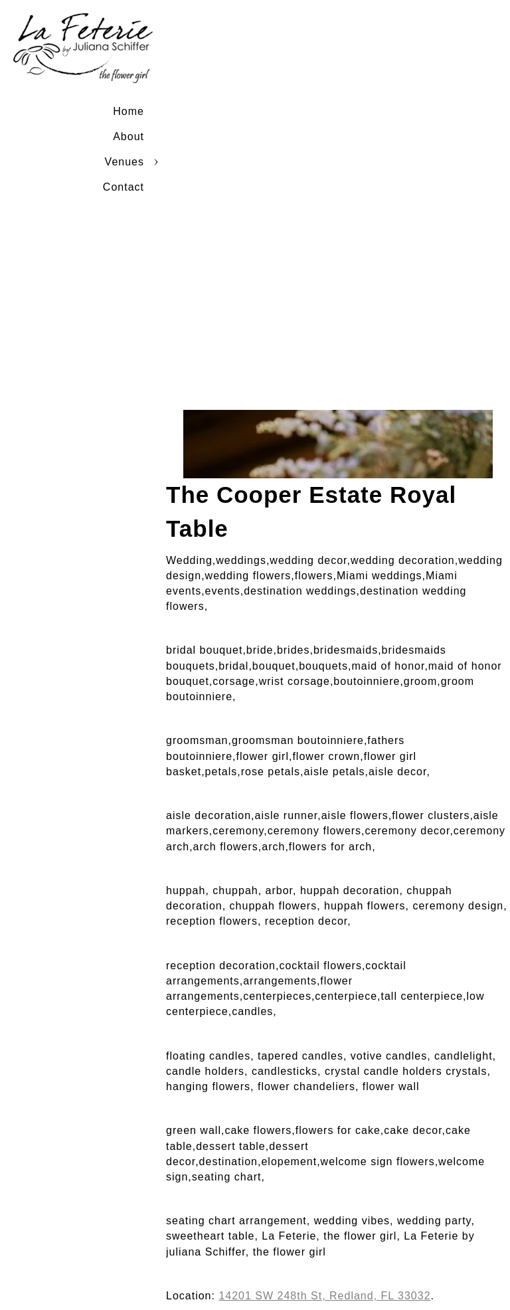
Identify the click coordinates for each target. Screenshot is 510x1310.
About (128, 136)
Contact (123, 187)
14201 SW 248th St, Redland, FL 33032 (324, 1295)
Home (128, 111)
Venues (124, 161)
